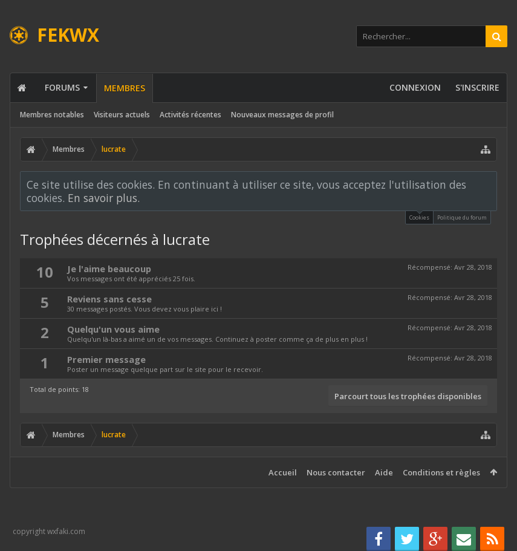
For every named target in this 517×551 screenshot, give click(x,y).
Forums (62, 87)
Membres (124, 88)
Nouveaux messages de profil (282, 114)
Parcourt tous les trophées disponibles (407, 396)
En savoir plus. (104, 198)
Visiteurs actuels (122, 114)
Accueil (282, 472)
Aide (384, 472)
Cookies (419, 216)
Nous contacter (336, 472)
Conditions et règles (441, 472)
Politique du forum (462, 217)
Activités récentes (190, 114)
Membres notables (52, 114)
